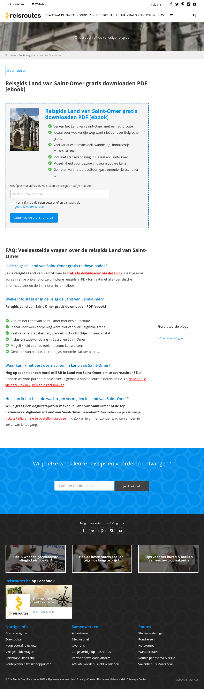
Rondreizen (86, 15)
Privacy (81, 679)
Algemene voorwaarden (61, 679)
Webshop (39, 4)
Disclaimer (103, 679)
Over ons (78, 645)
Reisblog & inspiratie (20, 658)
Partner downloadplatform (91, 658)
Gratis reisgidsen (141, 15)
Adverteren (15, 4)
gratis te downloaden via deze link (94, 273)
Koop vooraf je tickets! (21, 645)
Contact (143, 679)
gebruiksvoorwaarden (29, 207)
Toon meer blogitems (173, 338)
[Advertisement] (177, 127)
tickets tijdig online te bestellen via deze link (39, 418)
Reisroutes (23, 15)
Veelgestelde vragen (20, 652)
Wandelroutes (148, 652)
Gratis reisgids (16, 70)
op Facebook (30, 580)
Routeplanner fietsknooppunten (29, 664)
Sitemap (132, 679)
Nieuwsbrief (80, 639)
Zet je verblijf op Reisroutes (91, 652)
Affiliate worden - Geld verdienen (95, 664)
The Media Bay (16, 679)
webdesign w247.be (187, 679)
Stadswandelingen (60, 15)
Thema (121, 15)
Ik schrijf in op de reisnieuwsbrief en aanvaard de (47, 205)
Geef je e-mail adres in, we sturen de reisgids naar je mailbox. (51, 186)
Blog (163, 15)
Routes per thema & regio (156, 658)
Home (13, 55)
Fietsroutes (105, 15)
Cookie (91, 679)
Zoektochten (15, 639)
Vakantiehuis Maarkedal (155, 664)
